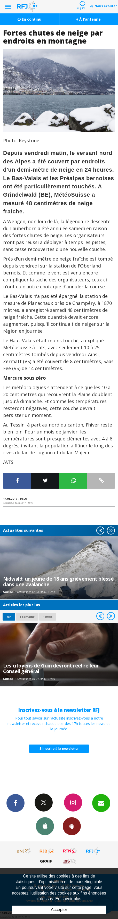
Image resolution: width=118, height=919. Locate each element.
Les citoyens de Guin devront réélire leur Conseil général (51, 668)
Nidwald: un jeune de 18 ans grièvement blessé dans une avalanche (58, 581)
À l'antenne (88, 19)
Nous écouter (106, 6)
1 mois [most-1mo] (47, 617)
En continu (29, 19)
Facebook (15, 803)
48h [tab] (8, 617)
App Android (72, 826)
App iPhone (45, 826)
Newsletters (101, 803)
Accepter (59, 909)
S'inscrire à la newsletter (59, 748)
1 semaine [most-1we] (27, 617)
